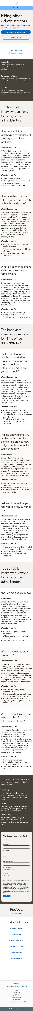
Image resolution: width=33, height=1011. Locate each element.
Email (4, 856)
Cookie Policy (16, 992)
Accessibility (16, 999)
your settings (26, 890)
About (16, 990)
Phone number (7, 862)
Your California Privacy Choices (16, 996)
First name (6, 839)
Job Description (16, 50)
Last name (6, 844)
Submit (7, 896)
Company (6, 850)
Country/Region (7, 867)
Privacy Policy (16, 994)
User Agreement (16, 997)
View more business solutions (16, 986)
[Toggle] (30, 1009)
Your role (5, 873)
